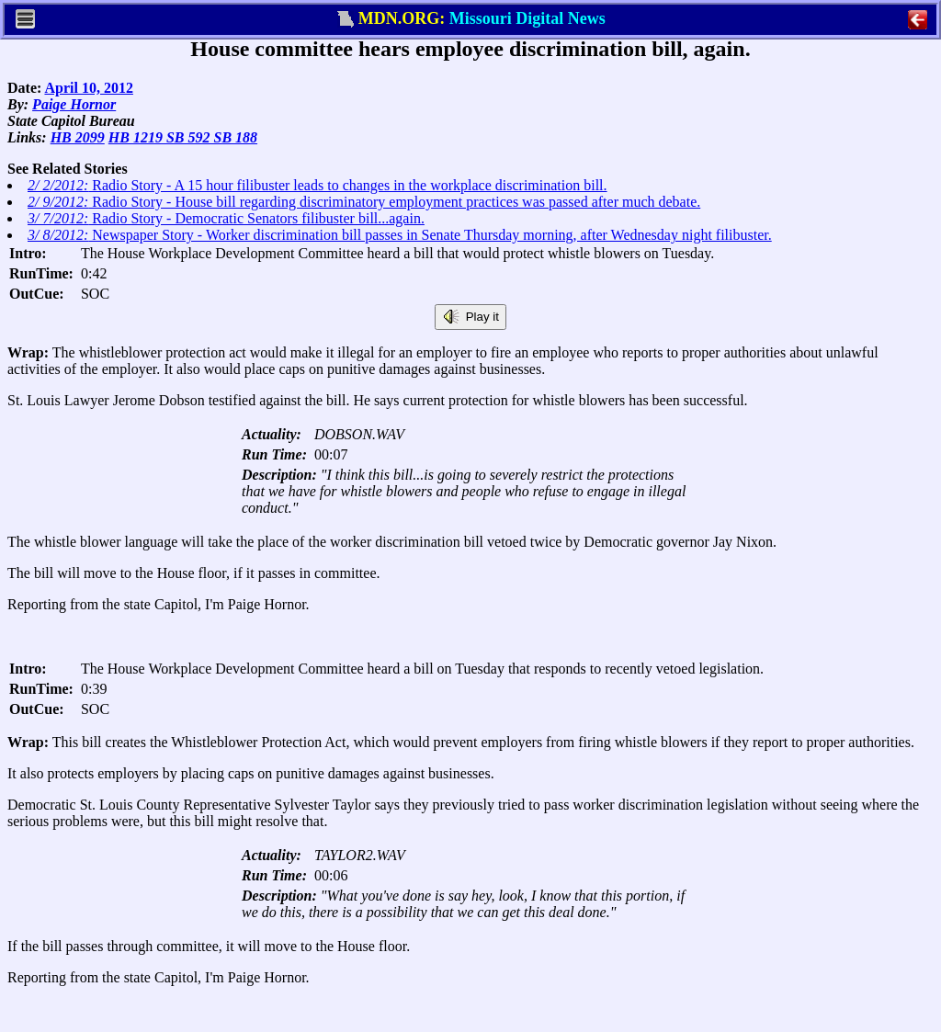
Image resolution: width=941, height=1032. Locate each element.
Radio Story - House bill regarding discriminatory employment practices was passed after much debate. (364, 202)
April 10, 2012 (88, 88)
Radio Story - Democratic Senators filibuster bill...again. (226, 218)
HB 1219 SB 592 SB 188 (182, 137)
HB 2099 (78, 137)
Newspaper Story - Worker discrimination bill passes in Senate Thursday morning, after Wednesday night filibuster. (400, 235)
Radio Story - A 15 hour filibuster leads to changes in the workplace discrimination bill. (317, 185)
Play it (470, 317)
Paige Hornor (74, 104)
